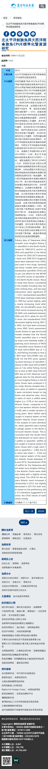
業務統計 (31, 611)
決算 (4, 615)
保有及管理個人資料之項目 (14, 619)
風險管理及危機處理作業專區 (15, 654)
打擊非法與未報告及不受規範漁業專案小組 (21, 639)
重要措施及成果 (20, 548)
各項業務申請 (8, 673)
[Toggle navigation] (4, 6)
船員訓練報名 (8, 693)
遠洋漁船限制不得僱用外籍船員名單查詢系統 (22, 709)
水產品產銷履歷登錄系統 (13, 681)
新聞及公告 (7, 559)
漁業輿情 (25, 563)
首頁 (5, 17)
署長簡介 (27, 534)
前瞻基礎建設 (40, 650)
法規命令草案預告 (10, 586)
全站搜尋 (42, 6)
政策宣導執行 (8, 627)
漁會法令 (17, 582)
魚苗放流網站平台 (25, 693)
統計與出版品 (8, 607)
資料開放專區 (33, 627)
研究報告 (17, 17)
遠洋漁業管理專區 (21, 596)
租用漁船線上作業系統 (12, 685)
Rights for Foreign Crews (13, 689)
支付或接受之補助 (16, 615)
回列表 (41, 511)
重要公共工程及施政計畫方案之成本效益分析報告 (23, 645)
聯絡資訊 (17, 538)
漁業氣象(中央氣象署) (12, 567)
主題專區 (6, 596)
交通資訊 (27, 538)
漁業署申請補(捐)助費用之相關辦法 (18, 623)
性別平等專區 (8, 631)
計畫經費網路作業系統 (12, 705)
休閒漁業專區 (34, 689)
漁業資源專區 (8, 662)
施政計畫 (21, 611)
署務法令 (27, 582)
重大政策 (6, 548)
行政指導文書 (8, 611)
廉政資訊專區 (23, 662)
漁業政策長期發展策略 (12, 552)
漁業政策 (6, 544)
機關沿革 (6, 534)
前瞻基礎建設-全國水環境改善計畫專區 (19, 635)
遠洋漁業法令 (37, 577)
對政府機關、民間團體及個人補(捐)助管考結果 (23, 658)
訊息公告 (6, 563)
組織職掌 (38, 607)
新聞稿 (16, 563)
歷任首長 (38, 534)
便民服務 (6, 668)
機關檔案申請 (8, 697)
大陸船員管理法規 (29, 586)
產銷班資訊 (7, 677)
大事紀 (32, 548)
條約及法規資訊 (24, 607)
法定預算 (42, 611)
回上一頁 (29, 511)
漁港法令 (6, 582)
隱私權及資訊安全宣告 (30, 718)
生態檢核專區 (8, 650)
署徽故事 (17, 534)
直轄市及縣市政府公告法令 (14, 590)
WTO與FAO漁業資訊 (26, 673)
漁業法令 (6, 573)
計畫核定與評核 (24, 650)
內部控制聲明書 (24, 631)
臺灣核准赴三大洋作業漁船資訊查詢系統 (20, 701)
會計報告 (21, 627)
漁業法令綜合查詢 (10, 577)
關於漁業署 (7, 529)
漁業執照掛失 (21, 677)
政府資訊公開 (8, 602)
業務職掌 (6, 538)
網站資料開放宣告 (10, 718)
